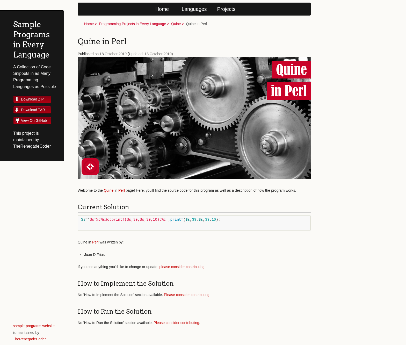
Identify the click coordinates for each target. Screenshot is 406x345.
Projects (226, 9)
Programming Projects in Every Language (132, 24)
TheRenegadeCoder (32, 146)
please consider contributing (182, 267)
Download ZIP (32, 99)
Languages (194, 9)
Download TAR (33, 110)
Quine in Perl (196, 24)
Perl (121, 190)
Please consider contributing (186, 295)
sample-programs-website (34, 326)
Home (162, 9)
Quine (176, 24)
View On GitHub (34, 120)
